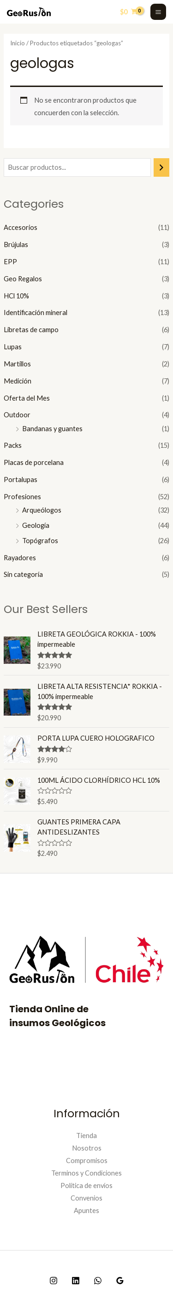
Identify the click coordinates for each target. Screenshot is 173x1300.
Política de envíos (86, 1185)
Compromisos (86, 1160)
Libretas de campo (31, 330)
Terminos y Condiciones (86, 1173)
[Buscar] (162, 167)
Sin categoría (23, 574)
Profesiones (22, 497)
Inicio (17, 43)
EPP (10, 262)
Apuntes (86, 1210)
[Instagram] (53, 1280)
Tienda (86, 1135)
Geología (35, 525)
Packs (13, 445)
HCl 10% (16, 296)
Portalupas (20, 479)
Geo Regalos (23, 279)
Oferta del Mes (27, 398)
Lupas (13, 347)
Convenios (86, 1198)
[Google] (120, 1280)
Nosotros (86, 1148)
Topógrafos (40, 541)
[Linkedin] (76, 1280)
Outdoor (17, 415)
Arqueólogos (41, 510)
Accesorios (20, 227)
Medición (17, 381)
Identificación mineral (35, 312)
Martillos (17, 364)
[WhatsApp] (98, 1280)
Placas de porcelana (34, 462)
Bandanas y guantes (52, 429)
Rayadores (20, 558)
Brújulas (16, 244)
